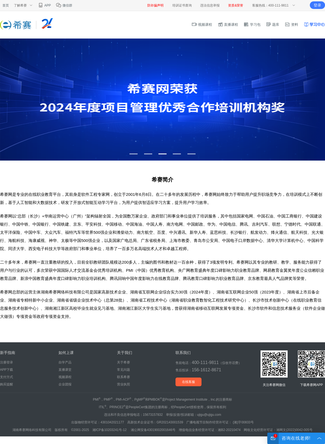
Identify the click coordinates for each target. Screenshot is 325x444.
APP (44, 5)
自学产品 (65, 362)
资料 (291, 25)
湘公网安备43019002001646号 (153, 430)
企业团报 (65, 384)
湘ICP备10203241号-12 (110, 430)
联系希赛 (123, 377)
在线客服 (188, 382)
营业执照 (123, 384)
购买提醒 (6, 384)
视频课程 (202, 25)
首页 (5, 5)
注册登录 (6, 362)
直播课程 (228, 25)
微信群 (64, 5)
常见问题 (123, 370)
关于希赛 (123, 362)
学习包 (252, 25)
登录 (317, 5)
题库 (273, 25)
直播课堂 (65, 370)
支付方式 (6, 377)
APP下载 (6, 370)
